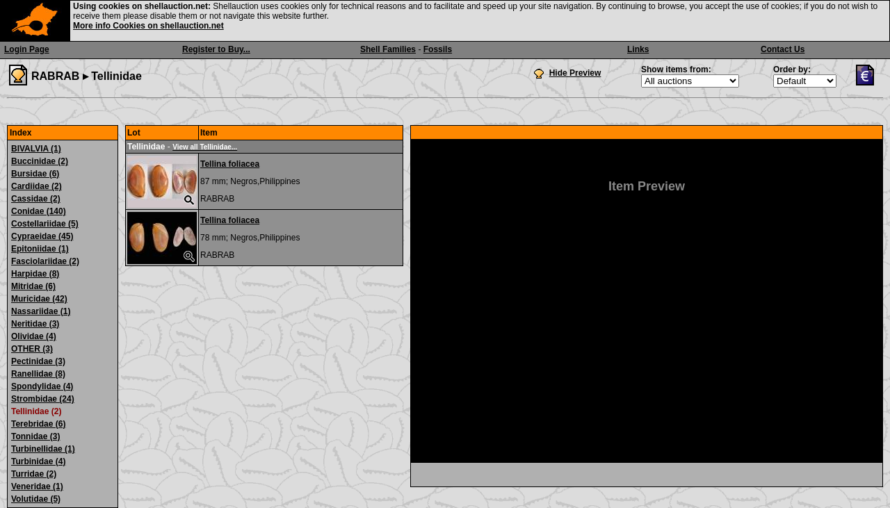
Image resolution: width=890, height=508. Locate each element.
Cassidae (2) (35, 199)
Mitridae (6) (33, 286)
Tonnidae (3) (35, 436)
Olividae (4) (33, 336)
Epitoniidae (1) (40, 249)
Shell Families (388, 49)
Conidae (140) (38, 211)
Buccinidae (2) (39, 161)
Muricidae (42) (39, 299)
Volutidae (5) (35, 499)
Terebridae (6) (38, 424)
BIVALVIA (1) (36, 149)
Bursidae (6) (35, 174)
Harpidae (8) (35, 274)
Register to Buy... (216, 49)
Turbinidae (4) (38, 461)
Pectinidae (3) (38, 361)
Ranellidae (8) (38, 374)
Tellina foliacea (229, 164)
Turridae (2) (33, 474)
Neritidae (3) (35, 324)
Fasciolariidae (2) (45, 261)
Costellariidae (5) (45, 224)
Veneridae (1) (37, 486)
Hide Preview (575, 73)
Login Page (26, 49)
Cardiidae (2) (36, 186)
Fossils (437, 49)
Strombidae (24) (42, 399)
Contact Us (782, 49)
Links (638, 49)
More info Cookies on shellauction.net (148, 26)
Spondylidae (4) (42, 386)
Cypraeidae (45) (42, 236)
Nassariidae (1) (40, 311)
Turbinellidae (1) (43, 449)
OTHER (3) (32, 349)
